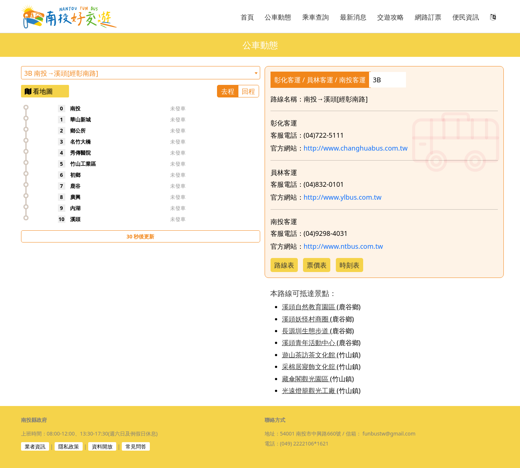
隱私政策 (68, 446)
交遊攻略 (390, 17)
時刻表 (349, 265)
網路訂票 (428, 17)
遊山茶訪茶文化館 (309, 354)
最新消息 (353, 17)
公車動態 (278, 17)
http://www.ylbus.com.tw (343, 197)
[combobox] (140, 72)
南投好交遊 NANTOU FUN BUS (72, 16)
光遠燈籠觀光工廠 (309, 390)
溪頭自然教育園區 (309, 306)
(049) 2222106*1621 (304, 443)
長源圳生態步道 (306, 330)
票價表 (317, 265)
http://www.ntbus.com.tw (343, 246)
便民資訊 (465, 17)
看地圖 (39, 91)
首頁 (247, 17)
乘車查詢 (315, 17)
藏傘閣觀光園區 (306, 378)
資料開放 (102, 446)
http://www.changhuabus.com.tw (356, 148)
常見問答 (135, 446)
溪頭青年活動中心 (309, 342)
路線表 (284, 265)
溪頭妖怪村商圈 (306, 318)
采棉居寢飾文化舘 (309, 366)
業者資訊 (35, 446)
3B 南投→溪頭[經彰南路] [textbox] (61, 73)
